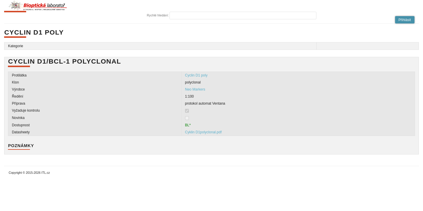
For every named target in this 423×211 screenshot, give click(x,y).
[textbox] (242, 15)
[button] (404, 19)
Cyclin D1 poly (196, 75)
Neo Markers (195, 89)
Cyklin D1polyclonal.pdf (203, 132)
